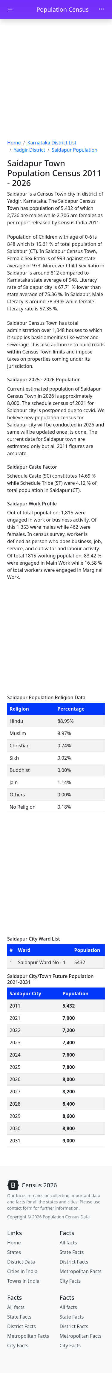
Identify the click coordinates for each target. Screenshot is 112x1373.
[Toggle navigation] (101, 10)
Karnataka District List (51, 142)
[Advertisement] (56, 80)
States (14, 1252)
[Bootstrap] (32, 1185)
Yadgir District (29, 150)
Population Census (62, 9)
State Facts (72, 1252)
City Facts (70, 1281)
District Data (21, 1261)
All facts (68, 1242)
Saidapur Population (74, 150)
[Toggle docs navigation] (10, 9)
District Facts (74, 1261)
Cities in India (22, 1271)
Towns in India (23, 1281)
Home (14, 142)
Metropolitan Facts (81, 1271)
